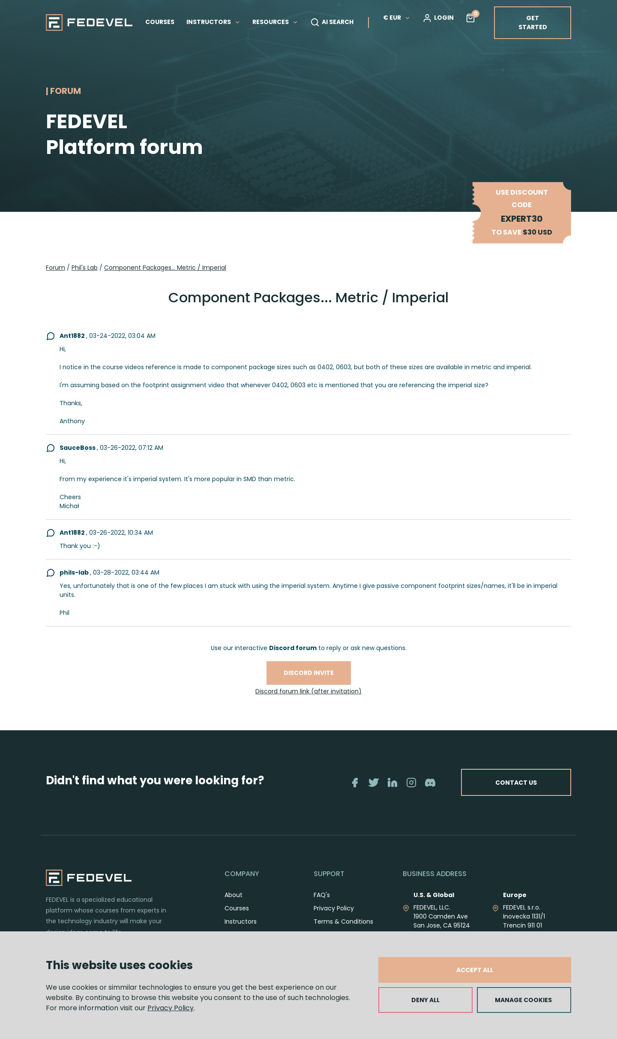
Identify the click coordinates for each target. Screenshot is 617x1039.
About (234, 895)
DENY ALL (425, 1000)
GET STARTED (532, 22)
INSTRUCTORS (213, 22)
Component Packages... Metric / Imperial (165, 267)
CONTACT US (515, 782)
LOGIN (438, 18)
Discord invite (309, 673)
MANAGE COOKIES (523, 1000)
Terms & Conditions (343, 921)
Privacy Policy (170, 1008)
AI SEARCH (331, 22)
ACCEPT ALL (474, 970)
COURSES (159, 22)
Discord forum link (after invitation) (308, 691)
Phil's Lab (85, 267)
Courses (237, 908)
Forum (55, 267)
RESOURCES (275, 22)
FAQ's (322, 895)
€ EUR (396, 17)
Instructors (241, 921)
